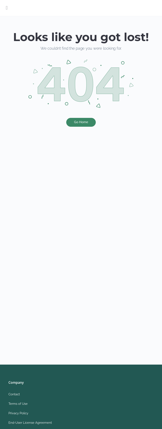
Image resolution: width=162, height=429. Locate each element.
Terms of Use (18, 404)
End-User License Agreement (30, 423)
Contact (14, 394)
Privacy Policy (18, 413)
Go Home (81, 122)
